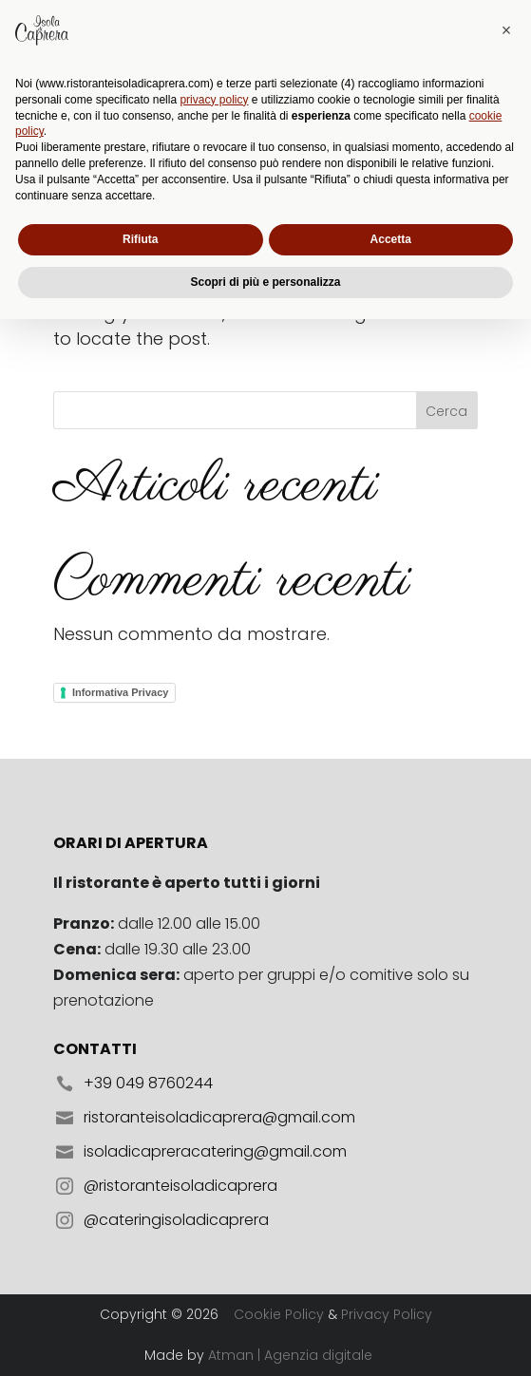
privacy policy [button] (214, 1156)
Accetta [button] (390, 1296)
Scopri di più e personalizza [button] (265, 1339)
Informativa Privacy (120, 692)
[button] (506, 1087)
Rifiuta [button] (140, 1296)
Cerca (446, 411)
